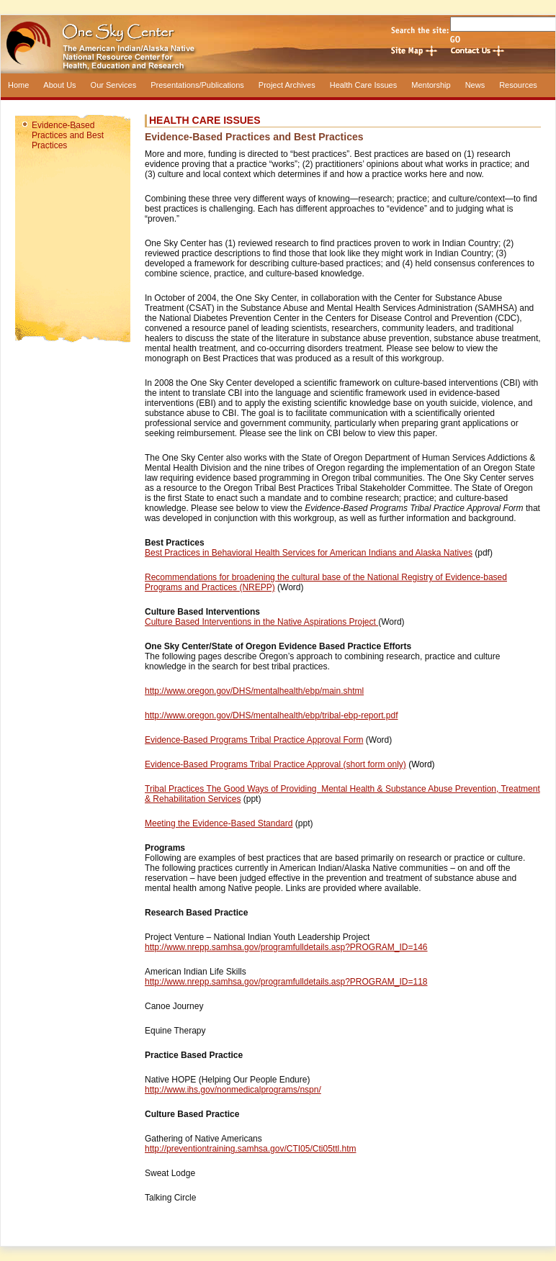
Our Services (114, 85)
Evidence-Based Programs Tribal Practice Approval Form (254, 740)
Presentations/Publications (197, 85)
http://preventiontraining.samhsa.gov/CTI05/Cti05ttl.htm (250, 1149)
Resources (518, 85)
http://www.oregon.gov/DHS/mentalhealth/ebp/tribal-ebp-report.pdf (271, 715)
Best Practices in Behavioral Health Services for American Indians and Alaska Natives (308, 553)
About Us (59, 85)
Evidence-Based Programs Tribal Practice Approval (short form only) (275, 764)
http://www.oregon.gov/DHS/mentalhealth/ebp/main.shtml (254, 691)
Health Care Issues (364, 85)
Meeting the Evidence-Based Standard (218, 823)
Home (18, 85)
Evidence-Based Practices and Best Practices (68, 135)
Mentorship (430, 85)
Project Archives (287, 85)
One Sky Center (278, 44)
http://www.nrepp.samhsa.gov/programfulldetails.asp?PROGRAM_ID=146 (286, 947)
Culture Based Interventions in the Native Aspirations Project (261, 622)
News (475, 85)
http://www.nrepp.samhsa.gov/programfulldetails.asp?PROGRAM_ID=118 (286, 982)
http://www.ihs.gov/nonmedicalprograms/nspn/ (233, 1090)
